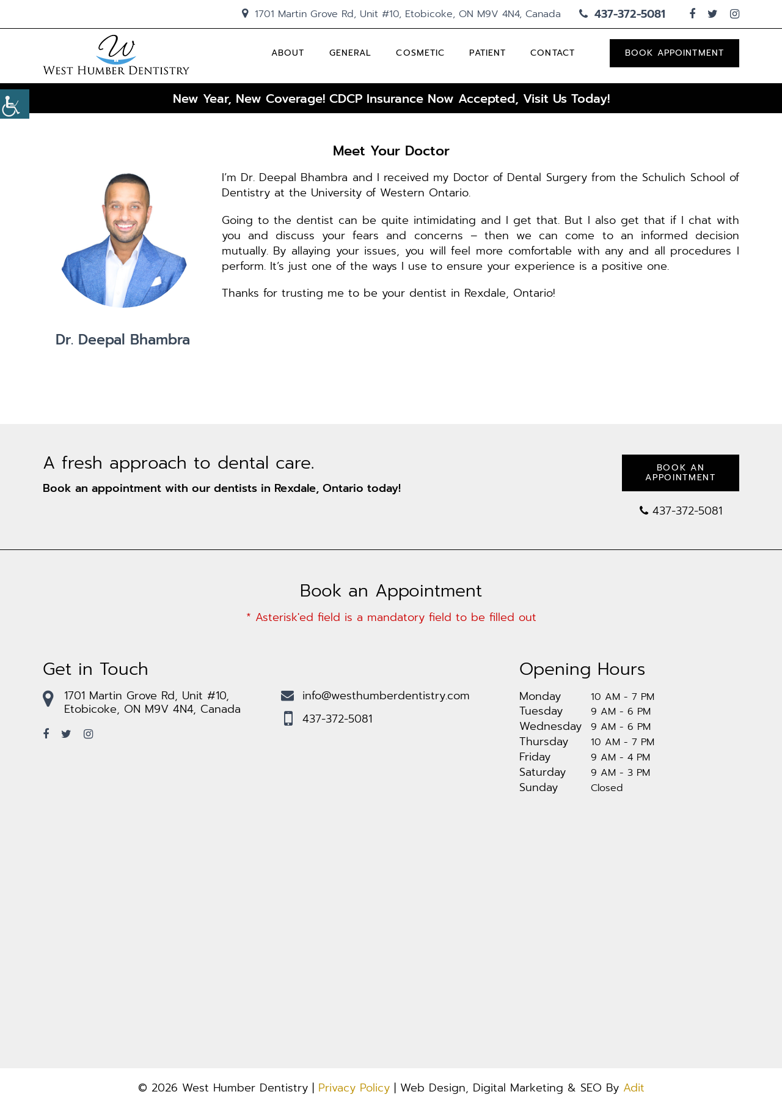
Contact (552, 52)
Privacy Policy (354, 1087)
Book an (680, 472)
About (288, 52)
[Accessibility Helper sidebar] (14, 104)
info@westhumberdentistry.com (375, 695)
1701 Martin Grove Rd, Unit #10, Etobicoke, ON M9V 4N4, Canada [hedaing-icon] (401, 14)
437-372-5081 (622, 14)
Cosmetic (420, 52)
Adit (634, 1087)
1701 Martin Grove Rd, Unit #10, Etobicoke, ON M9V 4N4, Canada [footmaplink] (142, 702)
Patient (487, 52)
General (350, 52)
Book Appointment (674, 52)
